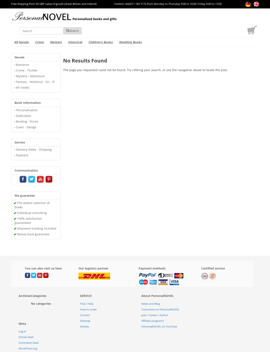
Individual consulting (32, 200)
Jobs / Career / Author (154, 303)
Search (196, 18)
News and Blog (150, 291)
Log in (22, 319)
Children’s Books (101, 30)
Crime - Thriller (27, 58)
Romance (22, 52)
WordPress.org (28, 336)
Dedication (23, 103)
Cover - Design (26, 115)
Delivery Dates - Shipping (34, 137)
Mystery (56, 30)
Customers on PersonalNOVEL (160, 297)
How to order (88, 297)
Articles (84, 314)
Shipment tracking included (36, 216)
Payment (22, 143)
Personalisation (27, 98)
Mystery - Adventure (30, 64)
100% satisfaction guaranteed (28, 208)
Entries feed (26, 324)
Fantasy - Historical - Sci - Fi (35, 69)
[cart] (253, 21)
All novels (23, 75)
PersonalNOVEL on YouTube (159, 314)
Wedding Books (130, 30)
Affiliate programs (152, 308)
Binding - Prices (27, 109)
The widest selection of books (32, 192)
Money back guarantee (33, 222)
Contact (85, 303)
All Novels (21, 30)
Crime (39, 30)
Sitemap (85, 308)
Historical (75, 30)
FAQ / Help (86, 291)
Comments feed (29, 330)
